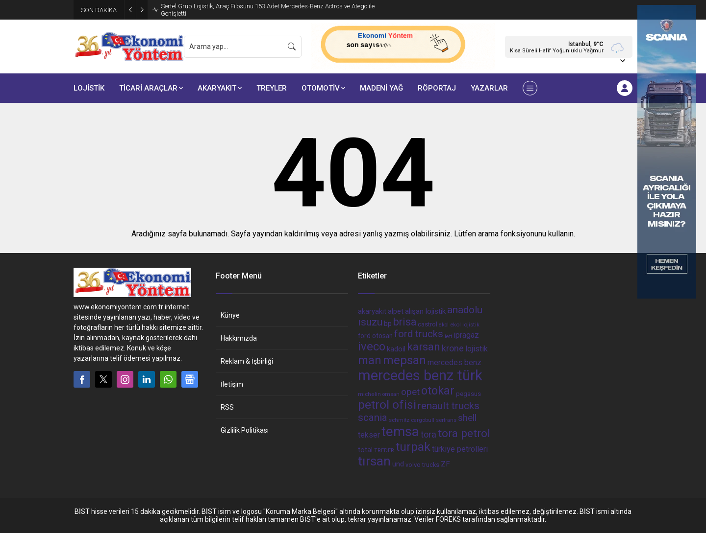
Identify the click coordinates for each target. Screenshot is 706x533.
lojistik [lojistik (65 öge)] (476, 348)
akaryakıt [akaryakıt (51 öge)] (372, 311)
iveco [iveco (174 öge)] (371, 346)
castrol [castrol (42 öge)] (427, 324)
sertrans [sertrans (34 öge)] (446, 420)
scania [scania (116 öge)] (372, 417)
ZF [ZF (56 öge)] (445, 464)
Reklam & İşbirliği (247, 361)
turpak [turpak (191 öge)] (413, 447)
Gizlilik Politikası (245, 430)
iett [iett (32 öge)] (448, 336)
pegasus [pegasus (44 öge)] (468, 393)
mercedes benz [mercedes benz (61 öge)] (454, 362)
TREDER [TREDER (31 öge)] (384, 450)
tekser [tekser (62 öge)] (369, 435)
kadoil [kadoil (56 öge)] (396, 349)
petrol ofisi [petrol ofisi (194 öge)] (387, 404)
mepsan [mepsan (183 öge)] (404, 360)
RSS (227, 407)
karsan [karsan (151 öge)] (423, 346)
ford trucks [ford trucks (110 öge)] (418, 334)
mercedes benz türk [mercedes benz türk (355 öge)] (420, 375)
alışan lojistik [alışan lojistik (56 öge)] (425, 311)
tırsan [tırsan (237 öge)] (374, 461)
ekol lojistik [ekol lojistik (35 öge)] (464, 324)
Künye (230, 315)
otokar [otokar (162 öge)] (437, 390)
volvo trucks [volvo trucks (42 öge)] (422, 464)
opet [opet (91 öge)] (410, 392)
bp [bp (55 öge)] (388, 323)
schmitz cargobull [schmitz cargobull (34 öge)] (411, 420)
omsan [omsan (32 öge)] (391, 394)
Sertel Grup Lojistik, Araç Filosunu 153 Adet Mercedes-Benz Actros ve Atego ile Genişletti (268, 9)
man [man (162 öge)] (369, 360)
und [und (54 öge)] (398, 464)
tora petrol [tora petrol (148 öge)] (464, 433)
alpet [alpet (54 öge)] (395, 311)
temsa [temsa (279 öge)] (400, 431)
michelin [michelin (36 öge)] (369, 394)
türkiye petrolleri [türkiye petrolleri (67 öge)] (460, 449)
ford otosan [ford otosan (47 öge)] (375, 336)
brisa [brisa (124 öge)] (404, 322)
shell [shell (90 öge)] (467, 418)
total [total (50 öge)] (365, 450)
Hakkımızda (239, 338)
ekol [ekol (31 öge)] (444, 325)
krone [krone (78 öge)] (453, 348)
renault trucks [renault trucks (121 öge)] (448, 405)
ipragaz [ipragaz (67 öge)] (466, 335)
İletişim (232, 384)
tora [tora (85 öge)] (428, 434)
